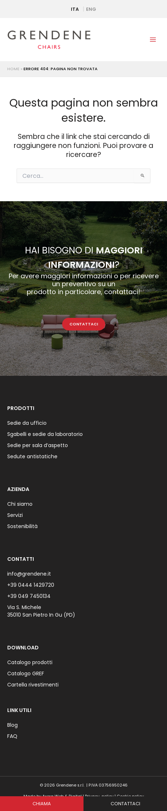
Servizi (15, 515)
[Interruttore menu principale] (153, 39)
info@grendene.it (29, 573)
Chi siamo (20, 504)
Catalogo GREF (25, 673)
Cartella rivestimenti (33, 684)
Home (13, 69)
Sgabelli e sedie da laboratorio (45, 434)
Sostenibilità (22, 526)
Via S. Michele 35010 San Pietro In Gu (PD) (41, 611)
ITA (75, 9)
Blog (12, 725)
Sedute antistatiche (32, 456)
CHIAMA (42, 804)
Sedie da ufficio (27, 423)
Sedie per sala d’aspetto (37, 445)
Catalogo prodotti (29, 662)
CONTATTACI (83, 324)
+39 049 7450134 (29, 596)
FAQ (12, 736)
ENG (91, 9)
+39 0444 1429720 (30, 585)
